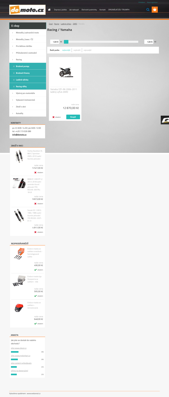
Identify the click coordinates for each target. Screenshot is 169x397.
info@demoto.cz (19, 134)
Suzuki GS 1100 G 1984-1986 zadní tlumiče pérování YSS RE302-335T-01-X (34, 215)
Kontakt (103, 9)
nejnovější (87, 50)
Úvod (51, 24)
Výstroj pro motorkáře (25, 93)
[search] (148, 10)
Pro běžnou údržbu (24, 46)
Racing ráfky (21, 86)
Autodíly (19, 113)
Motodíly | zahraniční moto (27, 32)
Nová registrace (152, 2)
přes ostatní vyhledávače (21, 363)
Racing (19, 59)
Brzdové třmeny (23, 73)
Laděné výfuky (22, 79)
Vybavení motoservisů (25, 99)
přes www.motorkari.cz (20, 355)
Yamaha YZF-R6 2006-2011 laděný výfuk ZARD (63, 90)
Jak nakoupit (74, 9)
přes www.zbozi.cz (18, 348)
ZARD (75, 24)
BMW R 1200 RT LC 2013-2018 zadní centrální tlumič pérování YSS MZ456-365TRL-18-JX (35, 186)
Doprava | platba (60, 9)
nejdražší (76, 50)
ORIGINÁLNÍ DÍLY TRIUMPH (118, 9)
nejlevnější (66, 50)
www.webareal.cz (34, 393)
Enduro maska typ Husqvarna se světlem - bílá (34, 279)
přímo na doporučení (19, 370)
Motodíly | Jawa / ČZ (24, 39)
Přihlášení (142, 2)
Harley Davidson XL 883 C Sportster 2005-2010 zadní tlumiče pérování (35, 155)
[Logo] (27, 9)
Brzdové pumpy (22, 66)
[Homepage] (49, 10)
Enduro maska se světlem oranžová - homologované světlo (34, 252)
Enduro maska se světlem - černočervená (34, 305)
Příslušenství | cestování (26, 52)
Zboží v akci (21, 106)
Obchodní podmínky (89, 9)
